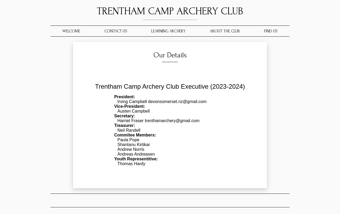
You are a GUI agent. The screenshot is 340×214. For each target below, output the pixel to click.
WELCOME (71, 31)
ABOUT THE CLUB (225, 31)
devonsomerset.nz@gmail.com (176, 101)
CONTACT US (115, 31)
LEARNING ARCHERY (168, 31)
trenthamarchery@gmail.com (171, 120)
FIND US (271, 31)
